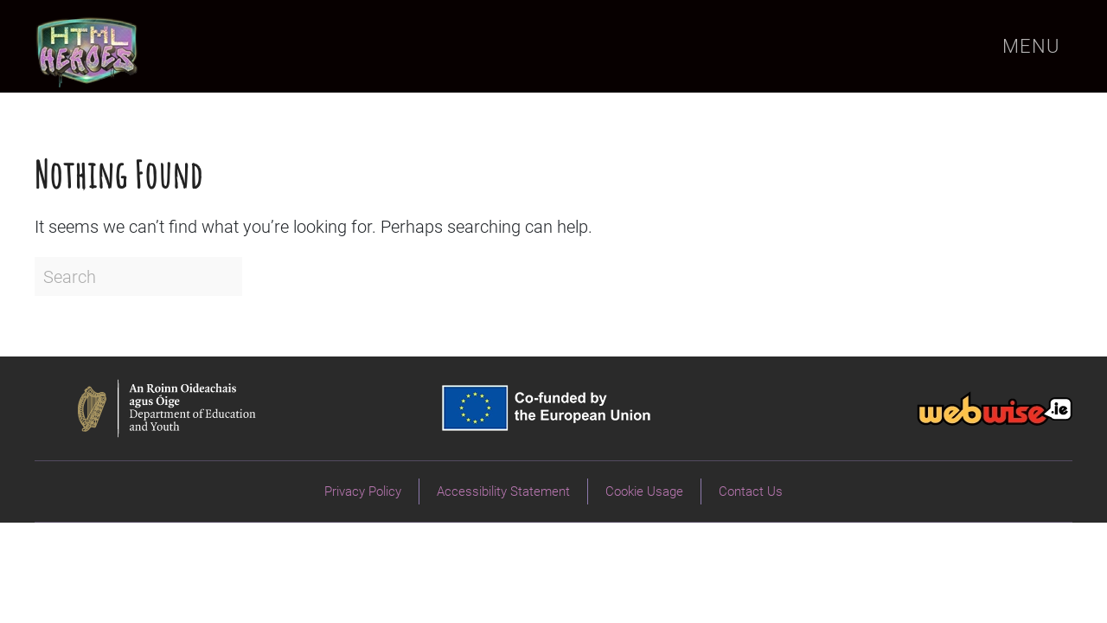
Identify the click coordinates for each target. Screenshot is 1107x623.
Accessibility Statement (503, 491)
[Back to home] (88, 46)
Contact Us (751, 491)
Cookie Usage (644, 491)
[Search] (138, 276)
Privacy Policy (362, 491)
